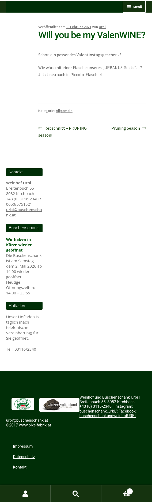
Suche (76, 493)
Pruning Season (125, 128)
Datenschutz (24, 456)
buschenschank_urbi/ (98, 411)
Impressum (23, 446)
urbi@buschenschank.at (27, 420)
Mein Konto (25, 493)
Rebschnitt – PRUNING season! (62, 132)
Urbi (102, 26)
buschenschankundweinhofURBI (107, 415)
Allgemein (64, 110)
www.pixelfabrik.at (35, 425)
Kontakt (19, 467)
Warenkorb (117, 489)
